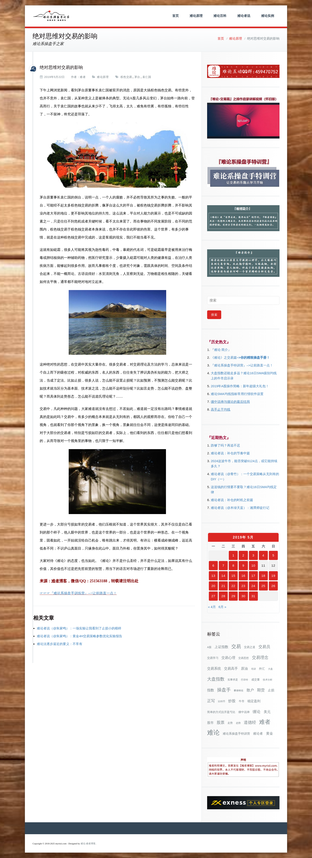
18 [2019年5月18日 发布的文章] (263, 575)
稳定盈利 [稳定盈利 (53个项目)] (253, 701)
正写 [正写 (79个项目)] (211, 701)
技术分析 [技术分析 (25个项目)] (267, 679)
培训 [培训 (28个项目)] (253, 669)
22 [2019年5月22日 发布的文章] (233, 586)
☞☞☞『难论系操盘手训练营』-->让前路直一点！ (78, 593)
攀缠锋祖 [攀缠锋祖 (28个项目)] (238, 690)
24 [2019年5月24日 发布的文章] (253, 586)
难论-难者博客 (88, 843)
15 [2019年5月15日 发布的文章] (233, 575)
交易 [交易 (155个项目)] (236, 646)
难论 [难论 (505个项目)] (213, 732)
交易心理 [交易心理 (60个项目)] (228, 658)
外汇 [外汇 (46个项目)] (262, 668)
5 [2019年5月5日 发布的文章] (273, 555)
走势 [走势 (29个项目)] (230, 722)
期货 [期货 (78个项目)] (261, 690)
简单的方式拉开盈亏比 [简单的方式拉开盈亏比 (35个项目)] (221, 712)
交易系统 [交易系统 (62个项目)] (214, 668)
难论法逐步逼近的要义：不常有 (59, 644)
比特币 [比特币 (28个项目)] (221, 701)
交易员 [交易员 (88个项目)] (264, 646)
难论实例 (267, 16)
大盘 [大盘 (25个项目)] (270, 669)
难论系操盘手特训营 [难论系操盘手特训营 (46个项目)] (236, 733)
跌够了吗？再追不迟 (225, 445)
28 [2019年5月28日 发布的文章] (223, 596)
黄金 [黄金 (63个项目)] (269, 733)
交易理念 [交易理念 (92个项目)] (260, 657)
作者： (75, 77)
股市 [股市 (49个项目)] (210, 722)
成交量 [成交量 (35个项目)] (255, 679)
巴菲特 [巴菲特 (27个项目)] (244, 679)
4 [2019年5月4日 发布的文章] (263, 555)
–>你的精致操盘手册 (251, 357)
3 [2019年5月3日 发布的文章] (253, 555)
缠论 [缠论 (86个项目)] (256, 711)
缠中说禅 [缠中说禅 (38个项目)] (244, 712)
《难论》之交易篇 (224, 357)
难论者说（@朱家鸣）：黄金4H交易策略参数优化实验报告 (79, 636)
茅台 (137, 77)
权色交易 (126, 77)
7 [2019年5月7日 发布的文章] (223, 565)
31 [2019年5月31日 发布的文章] (253, 596)
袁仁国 (146, 77)
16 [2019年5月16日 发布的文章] (243, 575)
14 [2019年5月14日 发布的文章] (223, 575)
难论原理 (196, 16)
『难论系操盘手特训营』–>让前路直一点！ (242, 365)
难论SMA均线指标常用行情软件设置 (237, 394)
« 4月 (212, 607)
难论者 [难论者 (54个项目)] (258, 733)
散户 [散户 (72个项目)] (250, 690)
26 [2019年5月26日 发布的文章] (273, 586)
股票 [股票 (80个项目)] (220, 722)
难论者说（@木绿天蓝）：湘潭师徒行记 (240, 508)
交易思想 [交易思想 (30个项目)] (243, 658)
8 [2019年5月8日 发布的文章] (233, 565)
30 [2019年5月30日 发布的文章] (243, 596)
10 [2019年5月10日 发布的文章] (253, 565)
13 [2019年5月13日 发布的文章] (213, 575)
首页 (175, 16)
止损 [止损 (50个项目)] (271, 690)
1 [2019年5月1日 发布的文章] (233, 555)
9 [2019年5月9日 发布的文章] (243, 565)
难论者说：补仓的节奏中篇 (230, 453)
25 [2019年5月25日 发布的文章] (263, 586)
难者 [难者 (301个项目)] (264, 722)
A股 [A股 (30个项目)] (209, 647)
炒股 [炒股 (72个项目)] (232, 701)
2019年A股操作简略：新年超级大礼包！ (240, 386)
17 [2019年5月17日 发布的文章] (253, 575)
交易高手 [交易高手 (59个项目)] (231, 668)
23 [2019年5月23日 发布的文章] (243, 586)
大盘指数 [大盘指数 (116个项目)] (215, 679)
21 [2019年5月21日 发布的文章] (223, 586)
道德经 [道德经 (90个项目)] (250, 722)
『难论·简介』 (221, 350)
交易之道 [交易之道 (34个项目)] (249, 647)
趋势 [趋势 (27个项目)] (238, 723)
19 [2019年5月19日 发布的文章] (273, 575)
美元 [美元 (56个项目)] (267, 712)
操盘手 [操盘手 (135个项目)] (224, 689)
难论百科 (219, 16)
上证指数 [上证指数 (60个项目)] (221, 647)
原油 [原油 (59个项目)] (244, 668)
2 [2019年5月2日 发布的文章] (243, 555)
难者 (83, 77)
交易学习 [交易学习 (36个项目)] (212, 658)
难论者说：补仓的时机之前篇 (232, 500)
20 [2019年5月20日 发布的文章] (213, 586)
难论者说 (243, 16)
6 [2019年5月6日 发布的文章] (213, 565)
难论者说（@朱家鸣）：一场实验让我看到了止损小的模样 (79, 628)
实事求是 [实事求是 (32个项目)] (233, 679)
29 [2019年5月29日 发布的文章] (233, 596)
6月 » (222, 607)
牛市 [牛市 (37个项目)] (241, 701)
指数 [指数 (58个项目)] (210, 690)
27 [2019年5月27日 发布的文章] (213, 596)
